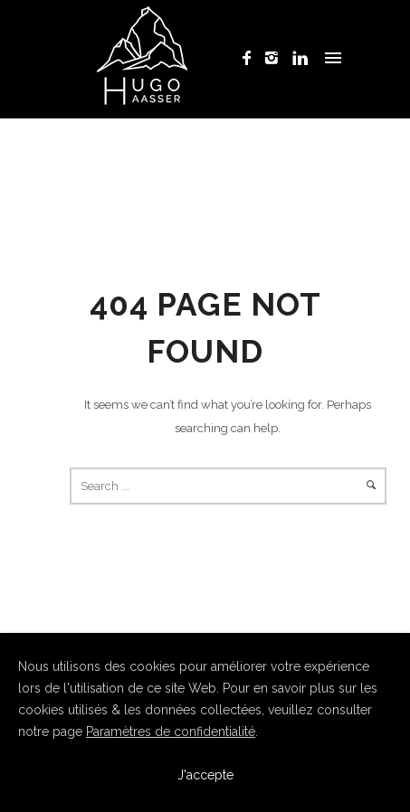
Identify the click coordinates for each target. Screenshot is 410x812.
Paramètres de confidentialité (170, 731)
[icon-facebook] (252, 58)
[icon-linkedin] (300, 58)
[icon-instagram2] (276, 58)
